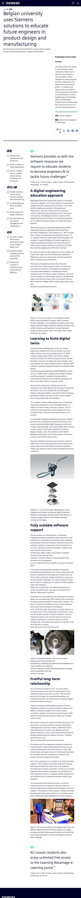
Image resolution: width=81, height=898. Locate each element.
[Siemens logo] (13, 3)
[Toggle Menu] (3, 3)
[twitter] (64, 131)
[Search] (73, 3)
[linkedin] (72, 131)
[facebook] (68, 131)
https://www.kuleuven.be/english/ (66, 111)
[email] (77, 131)
